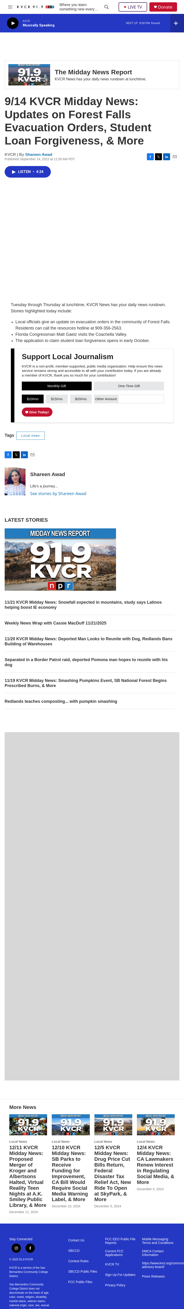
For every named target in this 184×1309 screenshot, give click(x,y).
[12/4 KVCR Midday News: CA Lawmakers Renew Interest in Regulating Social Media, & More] (156, 1124)
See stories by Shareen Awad (58, 493)
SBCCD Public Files (82, 1271)
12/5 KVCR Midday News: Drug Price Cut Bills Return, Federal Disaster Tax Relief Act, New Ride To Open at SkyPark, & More (112, 1173)
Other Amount (106, 399)
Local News (18, 1141)
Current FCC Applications (114, 1253)
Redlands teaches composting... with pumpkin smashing (61, 701)
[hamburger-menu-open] (10, 7)
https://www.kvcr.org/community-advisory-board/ (158, 1265)
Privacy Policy (115, 1285)
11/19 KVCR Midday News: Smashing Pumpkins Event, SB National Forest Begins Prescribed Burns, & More (86, 683)
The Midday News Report (93, 72)
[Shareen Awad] (15, 481)
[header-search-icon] (106, 7)
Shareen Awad (38, 154)
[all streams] (177, 23)
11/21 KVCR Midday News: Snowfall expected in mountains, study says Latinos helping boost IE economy (83, 605)
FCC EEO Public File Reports (120, 1241)
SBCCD (74, 1250)
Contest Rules (78, 1261)
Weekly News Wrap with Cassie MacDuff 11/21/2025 (56, 623)
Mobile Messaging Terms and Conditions (157, 1241)
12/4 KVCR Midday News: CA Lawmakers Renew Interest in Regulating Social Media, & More (155, 1165)
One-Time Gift (129, 386)
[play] (12, 23)
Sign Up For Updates (120, 1275)
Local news (30, 435)
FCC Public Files (80, 1282)
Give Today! (37, 412)
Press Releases (153, 1276)
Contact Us (76, 1240)
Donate (165, 7)
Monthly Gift (57, 386)
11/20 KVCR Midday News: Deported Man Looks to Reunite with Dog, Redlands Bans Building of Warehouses (88, 641)
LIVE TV (133, 7)
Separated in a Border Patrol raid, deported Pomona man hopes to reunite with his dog (86, 662)
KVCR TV (112, 1264)
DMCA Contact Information (153, 1253)
